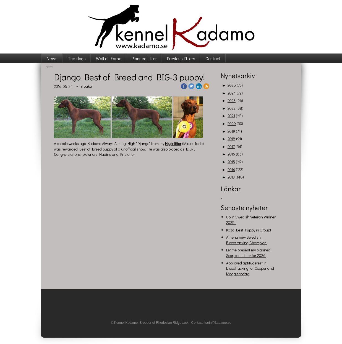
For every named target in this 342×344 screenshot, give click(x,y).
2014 (231, 169)
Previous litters (181, 58)
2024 (232, 93)
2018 (231, 138)
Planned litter (144, 58)
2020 (232, 123)
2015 (231, 161)
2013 (231, 177)
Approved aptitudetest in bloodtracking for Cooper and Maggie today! (250, 268)
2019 (231, 131)
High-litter (173, 143)
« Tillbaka (84, 86)
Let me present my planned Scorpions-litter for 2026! (248, 252)
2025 (232, 85)
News (52, 58)
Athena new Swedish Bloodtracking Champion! (246, 240)
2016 (231, 154)
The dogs (77, 58)
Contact (213, 58)
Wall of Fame (108, 58)
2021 (231, 115)
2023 (232, 100)
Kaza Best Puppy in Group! (248, 230)
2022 (232, 108)
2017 (231, 146)
